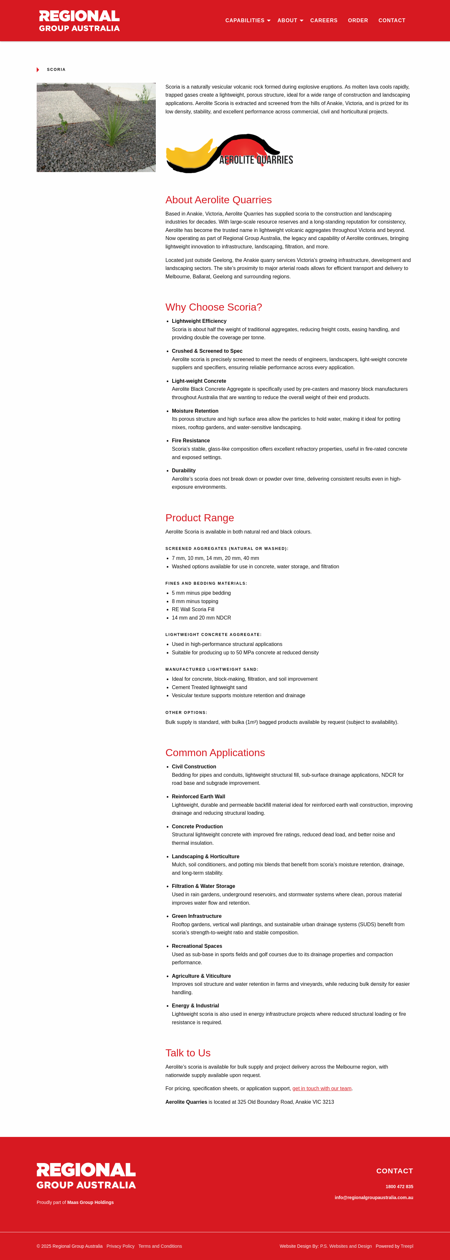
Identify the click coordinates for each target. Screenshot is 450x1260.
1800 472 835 (399, 1186)
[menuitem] (246, 20)
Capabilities (245, 20)
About (287, 20)
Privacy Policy (121, 1246)
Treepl (407, 1246)
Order (358, 20)
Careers (324, 20)
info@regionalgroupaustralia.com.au (374, 1197)
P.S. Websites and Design (346, 1246)
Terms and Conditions (160, 1246)
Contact (392, 20)
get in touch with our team (322, 1088)
